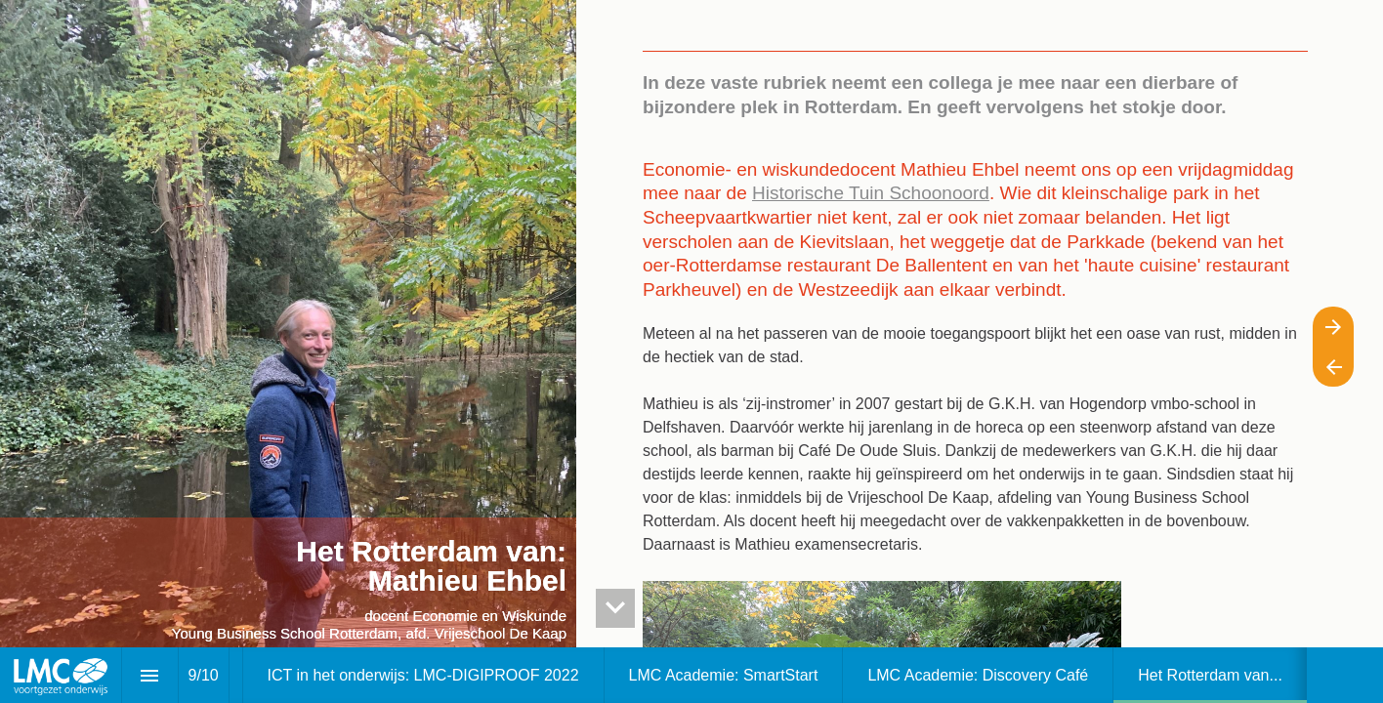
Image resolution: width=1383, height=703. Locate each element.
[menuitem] (423, 675)
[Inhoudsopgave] (150, 675)
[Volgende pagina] (1333, 327)
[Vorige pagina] (1333, 367)
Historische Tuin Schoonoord (870, 193)
